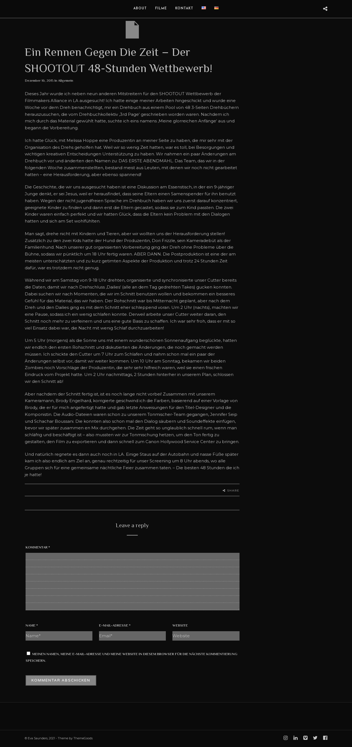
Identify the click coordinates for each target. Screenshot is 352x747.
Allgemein (65, 80)
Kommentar (38, 547)
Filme (161, 8)
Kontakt (184, 8)
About (140, 8)
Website (180, 625)
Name (32, 625)
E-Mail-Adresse (115, 625)
